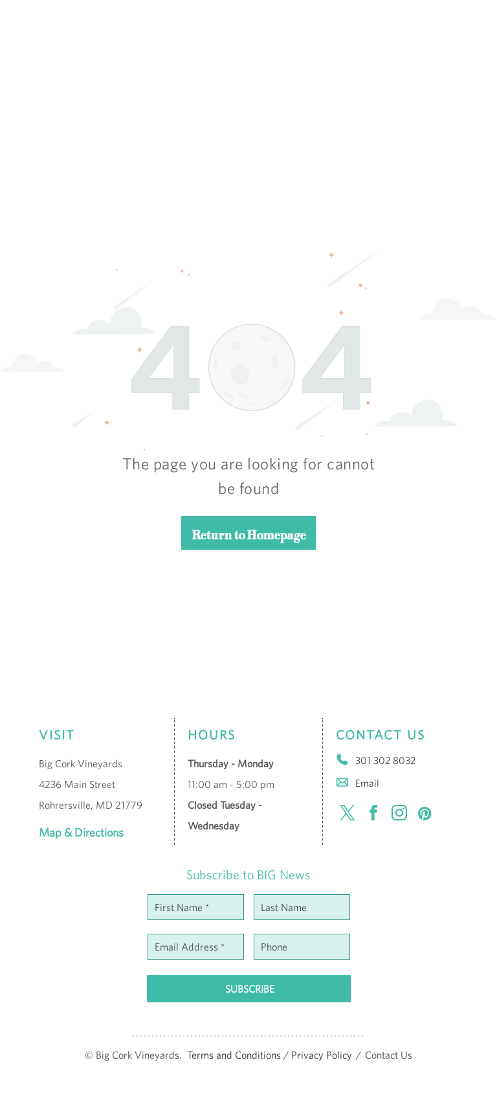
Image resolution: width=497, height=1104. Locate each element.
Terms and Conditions (234, 1055)
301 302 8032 (385, 760)
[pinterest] (425, 815)
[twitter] (347, 815)
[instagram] (399, 815)
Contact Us (388, 1055)
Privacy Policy (321, 1055)
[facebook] (373, 815)
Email (367, 783)
